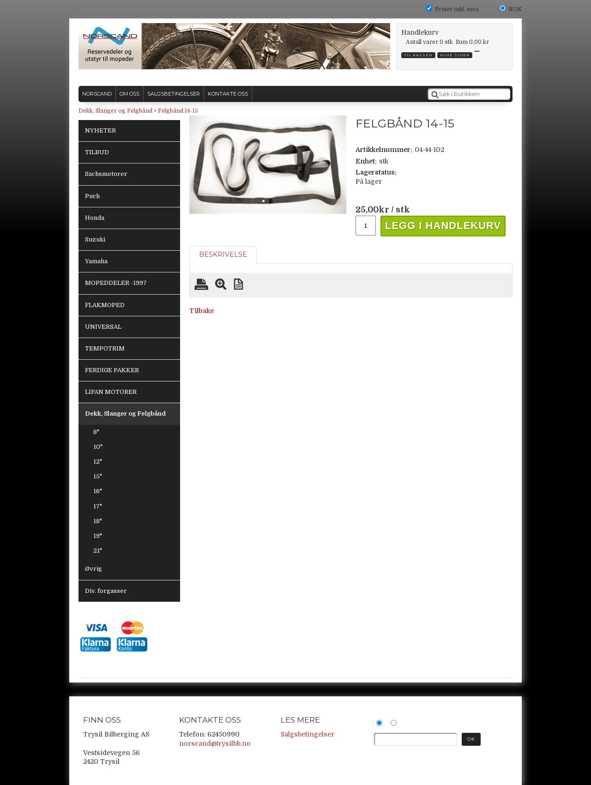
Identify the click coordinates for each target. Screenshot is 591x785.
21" (97, 550)
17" (97, 506)
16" (97, 491)
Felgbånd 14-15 (178, 111)
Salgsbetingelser (307, 734)
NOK (515, 9)
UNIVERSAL (103, 326)
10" (98, 446)
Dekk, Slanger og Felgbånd (115, 111)
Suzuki (95, 239)
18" (97, 521)
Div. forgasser (106, 590)
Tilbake (201, 310)
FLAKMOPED (105, 305)
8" (96, 432)
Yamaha (96, 261)
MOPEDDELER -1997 (116, 282)
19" (97, 535)
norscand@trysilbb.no (215, 743)
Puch (92, 196)
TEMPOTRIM (105, 348)
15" (97, 476)
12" (97, 461)
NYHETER (100, 130)
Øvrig (93, 568)
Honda (94, 217)
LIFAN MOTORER (111, 391)
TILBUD (97, 152)
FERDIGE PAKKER (112, 370)
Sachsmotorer (106, 173)
